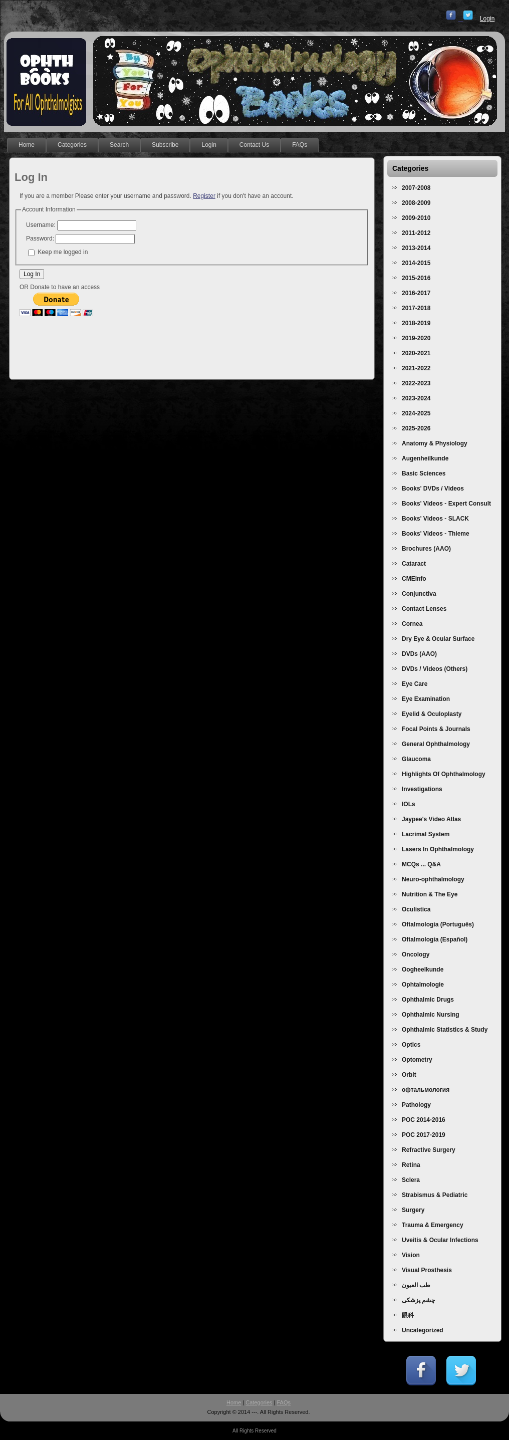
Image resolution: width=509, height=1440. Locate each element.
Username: (41, 224)
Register (204, 195)
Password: (40, 238)
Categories (258, 1402)
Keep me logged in (63, 252)
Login (487, 18)
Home (233, 1402)
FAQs (284, 1402)
